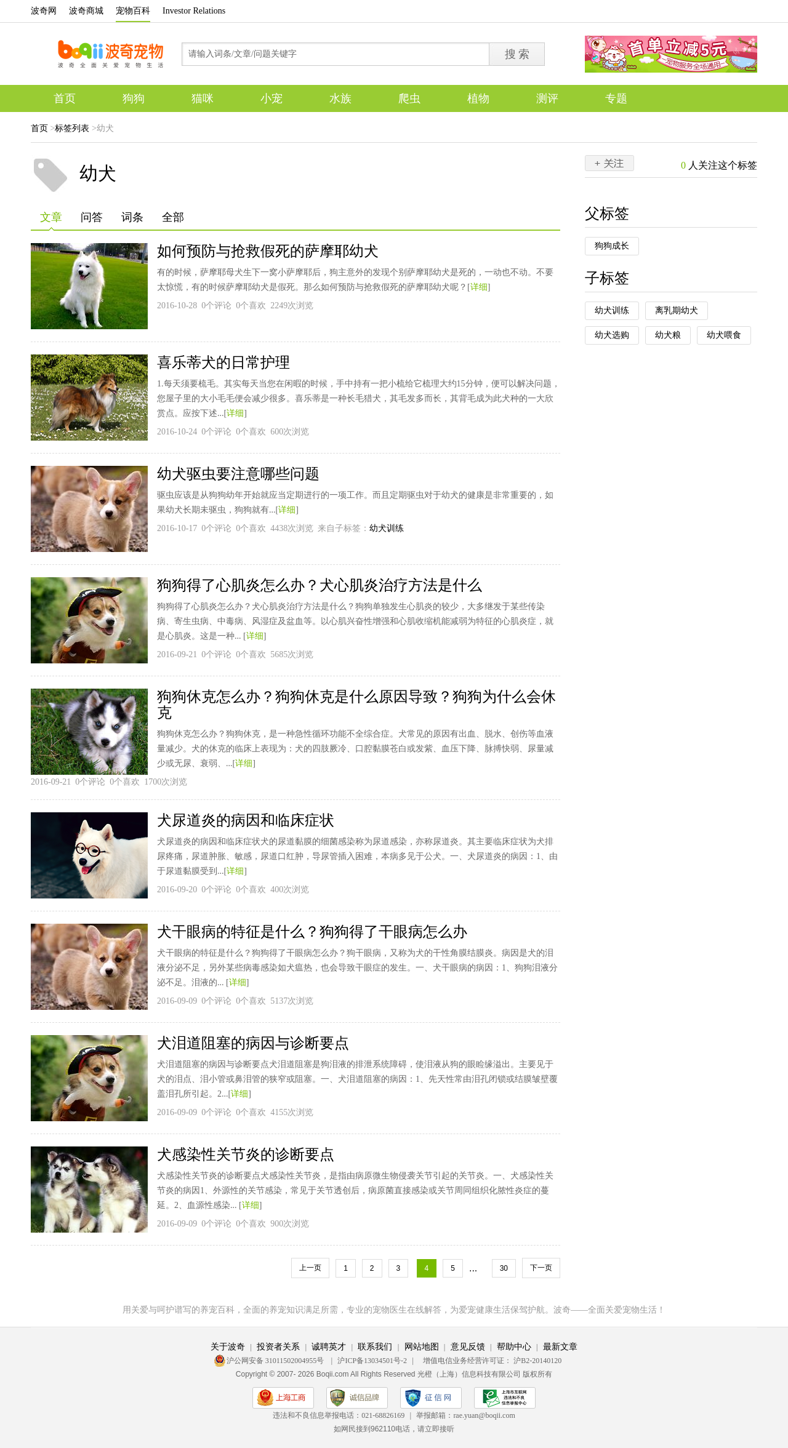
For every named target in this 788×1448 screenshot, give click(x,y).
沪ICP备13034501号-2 (372, 1360)
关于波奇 (228, 1346)
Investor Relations (194, 10)
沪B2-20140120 (537, 1360)
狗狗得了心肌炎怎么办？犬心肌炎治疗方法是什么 (319, 585)
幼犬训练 (386, 528)
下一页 (541, 1267)
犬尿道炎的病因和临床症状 (245, 820)
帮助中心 (514, 1346)
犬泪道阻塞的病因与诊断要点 (253, 1043)
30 (504, 1268)
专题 (616, 98)
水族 (340, 98)
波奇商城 (86, 10)
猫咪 (202, 98)
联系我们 (375, 1346)
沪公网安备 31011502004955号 (276, 1360)
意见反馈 (468, 1346)
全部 (173, 217)
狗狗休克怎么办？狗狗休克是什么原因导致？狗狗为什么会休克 (356, 705)
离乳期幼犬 (676, 310)
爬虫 (409, 98)
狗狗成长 (612, 245)
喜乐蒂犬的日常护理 (223, 362)
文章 (51, 221)
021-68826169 (382, 1415)
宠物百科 (133, 10)
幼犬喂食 (724, 335)
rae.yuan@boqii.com (484, 1415)
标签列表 (72, 128)
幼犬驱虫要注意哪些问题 (238, 474)
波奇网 (44, 10)
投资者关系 (278, 1346)
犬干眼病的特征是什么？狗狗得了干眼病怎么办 (312, 932)
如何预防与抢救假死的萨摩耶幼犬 (268, 251)
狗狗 (134, 98)
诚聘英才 (329, 1346)
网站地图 (421, 1346)
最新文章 (560, 1346)
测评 (547, 98)
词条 (132, 217)
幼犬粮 (668, 335)
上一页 (310, 1267)
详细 (479, 287)
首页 (65, 98)
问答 (92, 217)
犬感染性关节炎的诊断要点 (245, 1154)
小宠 (271, 98)
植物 (478, 98)
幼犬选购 (612, 335)
